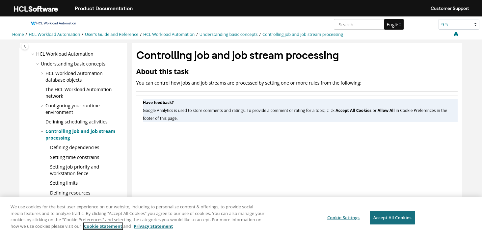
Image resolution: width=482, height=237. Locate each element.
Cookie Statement (103, 229)
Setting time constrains (74, 157)
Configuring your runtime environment (72, 108)
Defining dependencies (74, 147)
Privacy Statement (153, 229)
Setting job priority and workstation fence (74, 170)
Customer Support (450, 8)
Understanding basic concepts (229, 34)
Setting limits (64, 183)
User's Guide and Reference (111, 34)
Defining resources (70, 193)
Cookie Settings (343, 220)
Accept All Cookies (392, 220)
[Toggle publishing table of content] (24, 46)
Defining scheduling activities (76, 121)
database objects (74, 76)
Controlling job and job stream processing (302, 34)
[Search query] (368, 24)
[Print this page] (456, 34)
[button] (33, 54)
